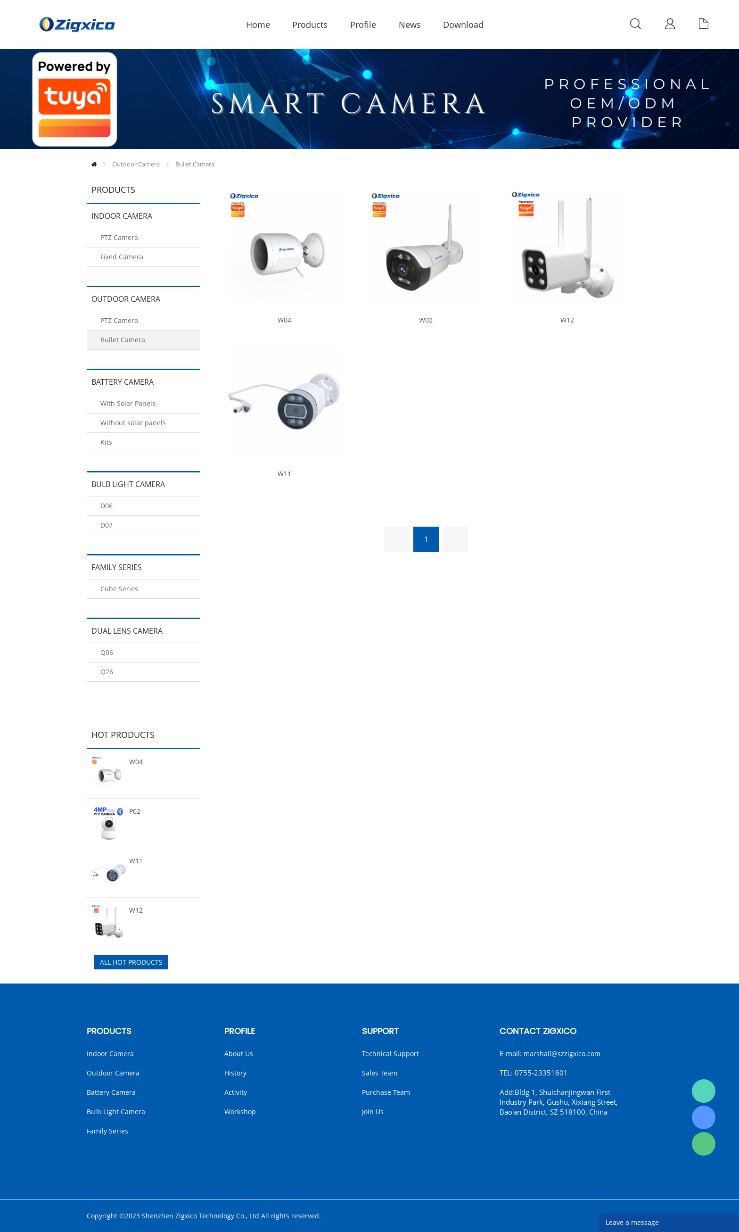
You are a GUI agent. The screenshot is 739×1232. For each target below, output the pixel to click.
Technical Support (390, 1053)
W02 (426, 320)
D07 (106, 525)
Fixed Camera (121, 256)
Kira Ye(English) (703, 1117)
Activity (235, 1092)
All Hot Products (131, 962)
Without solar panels (133, 422)
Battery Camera (122, 382)
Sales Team (379, 1072)
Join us (373, 1111)
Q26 (106, 671)
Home (94, 164)
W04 (136, 761)
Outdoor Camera (136, 164)
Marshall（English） (703, 1091)
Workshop (240, 1111)
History (235, 1072)
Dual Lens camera (127, 631)
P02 (134, 811)
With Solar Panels (128, 403)
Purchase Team (386, 1092)
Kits (106, 442)
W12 (136, 910)
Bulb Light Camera (128, 484)
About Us (238, 1053)
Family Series (116, 567)
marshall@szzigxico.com (562, 1053)
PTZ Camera (119, 237)
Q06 (106, 652)
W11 (136, 860)
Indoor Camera (121, 216)
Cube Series (119, 588)
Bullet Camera (194, 164)
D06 (106, 505)
